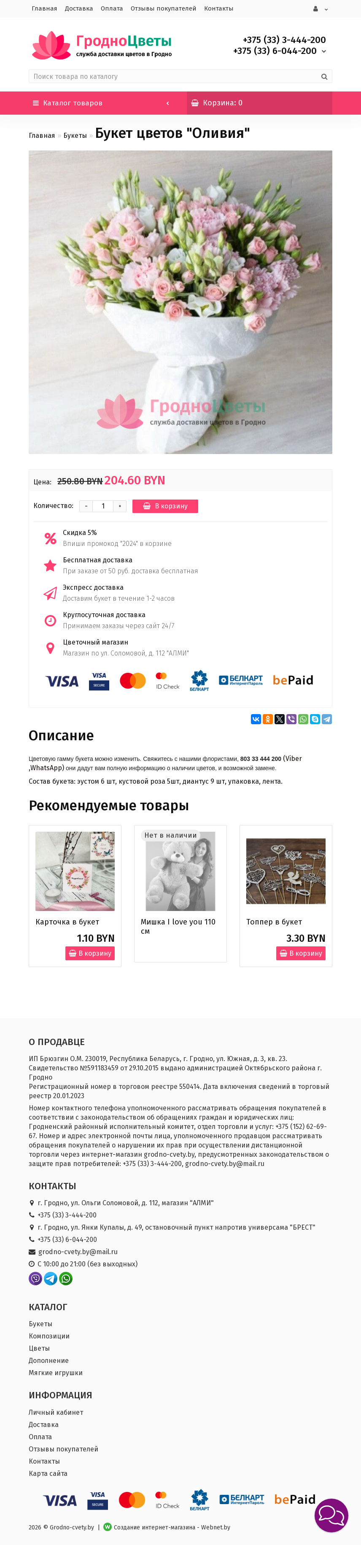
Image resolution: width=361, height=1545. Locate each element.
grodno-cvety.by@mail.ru (78, 1251)
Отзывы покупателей (164, 8)
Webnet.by (215, 1526)
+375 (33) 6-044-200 (67, 1239)
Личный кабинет (56, 1412)
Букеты (75, 135)
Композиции (49, 1335)
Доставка (79, 8)
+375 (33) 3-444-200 (67, 1214)
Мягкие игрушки (56, 1372)
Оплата (112, 8)
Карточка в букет (67, 921)
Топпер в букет (274, 921)
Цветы (39, 1347)
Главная (44, 8)
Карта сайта (48, 1473)
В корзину (165, 505)
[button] (331, 1515)
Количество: (53, 505)
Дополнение (49, 1360)
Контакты (219, 8)
